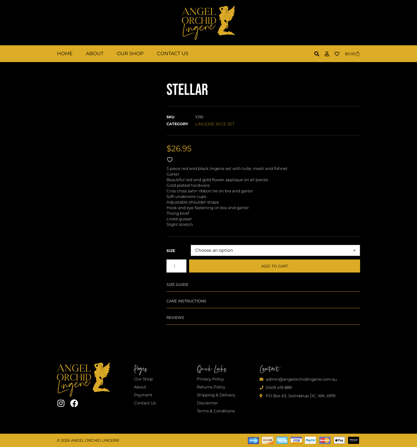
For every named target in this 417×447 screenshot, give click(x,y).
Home (65, 53)
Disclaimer (207, 402)
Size (170, 251)
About (94, 53)
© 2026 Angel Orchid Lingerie (88, 440)
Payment (143, 394)
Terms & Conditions (216, 410)
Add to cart (274, 266)
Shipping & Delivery (216, 394)
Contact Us (172, 53)
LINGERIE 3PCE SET (214, 124)
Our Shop (130, 53)
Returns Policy (211, 386)
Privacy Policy (210, 378)
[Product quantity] (176, 266)
